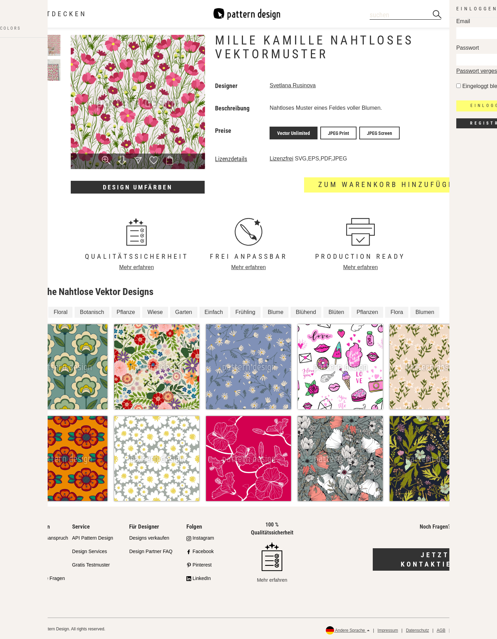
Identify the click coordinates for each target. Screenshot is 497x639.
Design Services (89, 549)
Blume (275, 310)
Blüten (336, 310)
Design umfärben (138, 187)
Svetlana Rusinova (292, 85)
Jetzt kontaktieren (435, 558)
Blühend (306, 310)
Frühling (245, 310)
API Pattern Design (92, 536)
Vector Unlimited (293, 132)
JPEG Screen (379, 132)
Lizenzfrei (281, 157)
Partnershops (29, 549)
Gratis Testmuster (91, 563)
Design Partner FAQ (150, 549)
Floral (60, 310)
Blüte (35, 310)
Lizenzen (24, 563)
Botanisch (92, 310)
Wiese (155, 310)
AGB (441, 628)
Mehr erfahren (136, 265)
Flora (396, 310)
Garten (183, 310)
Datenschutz (417, 628)
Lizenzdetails (231, 157)
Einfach (214, 310)
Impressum (388, 628)
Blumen (425, 310)
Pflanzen (367, 310)
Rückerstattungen (470, 628)
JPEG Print (338, 132)
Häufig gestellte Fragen (40, 576)
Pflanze (126, 310)
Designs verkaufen (149, 536)
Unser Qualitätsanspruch (41, 536)
